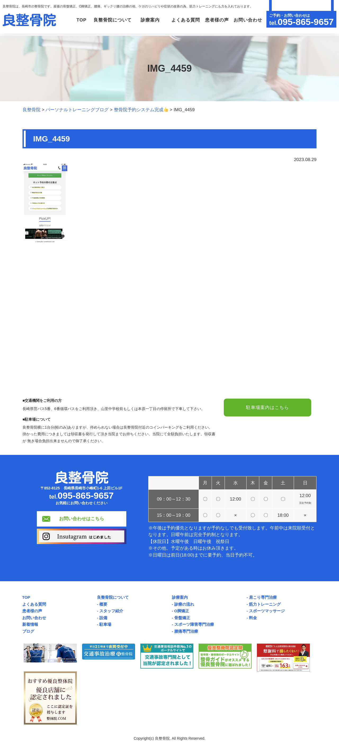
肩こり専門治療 (263, 597)
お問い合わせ (247, 20)
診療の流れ (184, 604)
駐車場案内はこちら (267, 407)
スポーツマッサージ (267, 611)
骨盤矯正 (182, 617)
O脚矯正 (181, 611)
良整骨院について (113, 597)
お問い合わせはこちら (81, 518)
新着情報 (30, 624)
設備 (103, 617)
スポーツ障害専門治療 (194, 624)
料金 (253, 617)
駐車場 (105, 624)
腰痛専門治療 (186, 631)
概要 (103, 604)
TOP (77, 20)
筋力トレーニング (265, 604)
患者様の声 (216, 20)
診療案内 (180, 597)
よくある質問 (184, 20)
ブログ (28, 631)
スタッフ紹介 (111, 611)
